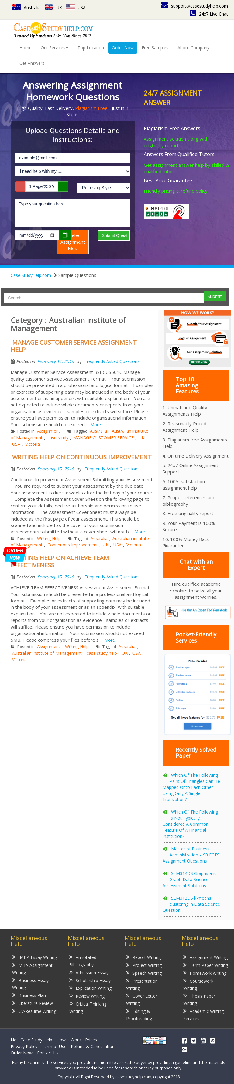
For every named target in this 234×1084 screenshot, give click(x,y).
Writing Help (49, 538)
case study (57, 438)
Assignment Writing (205, 957)
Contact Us (48, 1053)
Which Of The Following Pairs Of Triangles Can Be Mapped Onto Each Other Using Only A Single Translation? (191, 787)
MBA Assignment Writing (32, 968)
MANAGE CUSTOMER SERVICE (103, 438)
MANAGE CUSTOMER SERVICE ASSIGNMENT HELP (74, 346)
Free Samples (155, 48)
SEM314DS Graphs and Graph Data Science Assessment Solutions (190, 879)
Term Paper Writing (205, 965)
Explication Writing (90, 988)
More (95, 424)
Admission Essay (88, 972)
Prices (91, 1040)
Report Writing (143, 957)
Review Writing (87, 995)
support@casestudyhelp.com (194, 6)
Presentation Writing (142, 984)
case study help (102, 653)
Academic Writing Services (203, 1014)
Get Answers (31, 63)
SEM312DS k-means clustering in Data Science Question (191, 904)
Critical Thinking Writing (87, 1007)
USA (76, 7)
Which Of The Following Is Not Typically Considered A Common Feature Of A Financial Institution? (190, 824)
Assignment (48, 431)
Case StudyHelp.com (31, 275)
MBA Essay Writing (34, 957)
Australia (26, 7)
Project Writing (144, 965)
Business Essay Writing (30, 984)
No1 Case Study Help (31, 1040)
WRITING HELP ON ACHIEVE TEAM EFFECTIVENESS (60, 561)
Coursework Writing (198, 984)
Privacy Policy (24, 1046)
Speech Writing (144, 973)
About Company (193, 48)
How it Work (69, 1040)
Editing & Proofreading (139, 1014)
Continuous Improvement (72, 545)
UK (53, 7)
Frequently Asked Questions (111, 361)
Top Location (90, 48)
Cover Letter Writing (141, 999)
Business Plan (29, 995)
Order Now (123, 48)
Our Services (54, 48)
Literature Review (32, 1003)
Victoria (32, 444)
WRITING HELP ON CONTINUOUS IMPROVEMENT (82, 457)
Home (25, 48)
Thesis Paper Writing (199, 999)
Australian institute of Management (47, 653)
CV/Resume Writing (34, 1011)
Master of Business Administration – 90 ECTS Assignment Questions (191, 855)
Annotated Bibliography (82, 960)
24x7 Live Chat (209, 14)
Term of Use (54, 1046)
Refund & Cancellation (93, 1046)
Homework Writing (204, 973)
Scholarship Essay (90, 980)
